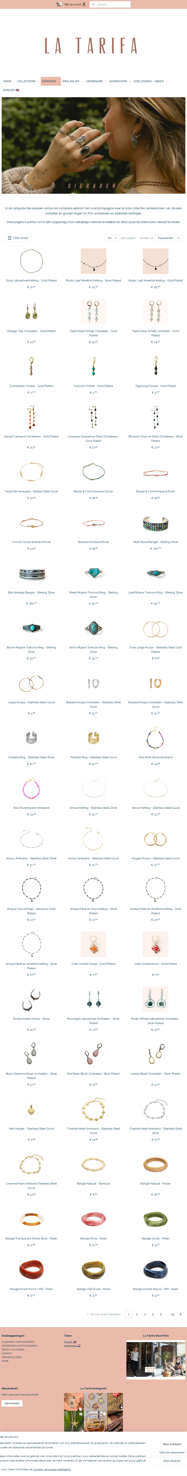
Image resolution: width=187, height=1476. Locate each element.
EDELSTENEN (143, 81)
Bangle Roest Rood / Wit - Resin (31, 1289)
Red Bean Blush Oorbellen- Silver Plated (93, 1074)
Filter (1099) (17, 238)
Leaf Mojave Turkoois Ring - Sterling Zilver (156, 592)
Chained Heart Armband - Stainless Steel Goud (93, 1131)
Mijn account (75, 4)
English (68, 1342)
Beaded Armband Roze (93, 542)
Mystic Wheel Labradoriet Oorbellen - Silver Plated (155, 1021)
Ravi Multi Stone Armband (155, 757)
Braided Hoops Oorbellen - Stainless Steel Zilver (93, 705)
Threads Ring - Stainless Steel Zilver (31, 757)
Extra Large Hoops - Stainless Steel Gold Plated (155, 650)
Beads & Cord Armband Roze (155, 491)
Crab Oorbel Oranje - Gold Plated (93, 964)
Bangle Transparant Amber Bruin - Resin (31, 1238)
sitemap (113, 1469)
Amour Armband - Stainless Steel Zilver (31, 858)
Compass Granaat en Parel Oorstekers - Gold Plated (93, 439)
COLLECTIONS (28, 81)
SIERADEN (51, 81)
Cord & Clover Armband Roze (31, 542)
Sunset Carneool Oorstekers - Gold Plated (31, 436)
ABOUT (161, 81)
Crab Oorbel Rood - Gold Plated (155, 964)
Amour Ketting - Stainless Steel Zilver (93, 808)
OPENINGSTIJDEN (12, 1357)
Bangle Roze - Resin (93, 1238)
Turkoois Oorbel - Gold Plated (93, 386)
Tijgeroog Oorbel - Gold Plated (155, 386)
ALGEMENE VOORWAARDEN (18, 1342)
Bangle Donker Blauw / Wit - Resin (155, 1289)
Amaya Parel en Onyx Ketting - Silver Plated (93, 911)
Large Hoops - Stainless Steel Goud (31, 702)
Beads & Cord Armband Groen (93, 491)
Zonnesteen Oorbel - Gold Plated (31, 386)
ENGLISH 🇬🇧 (11, 90)
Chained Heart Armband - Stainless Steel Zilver (155, 1131)
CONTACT (7, 1353)
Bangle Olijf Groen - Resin (93, 1289)
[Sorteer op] (168, 238)
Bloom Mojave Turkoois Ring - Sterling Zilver (31, 650)
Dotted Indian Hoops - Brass (31, 1019)
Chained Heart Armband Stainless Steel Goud (31, 1186)
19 (172, 1314)
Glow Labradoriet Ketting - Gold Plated (31, 280)
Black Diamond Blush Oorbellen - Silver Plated (31, 1076)
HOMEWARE (96, 81)
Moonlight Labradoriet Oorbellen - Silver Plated (93, 1021)
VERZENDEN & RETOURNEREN (19, 1345)
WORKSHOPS (120, 81)
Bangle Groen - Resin (155, 1238)
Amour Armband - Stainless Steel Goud (93, 858)
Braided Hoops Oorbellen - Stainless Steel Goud (155, 705)
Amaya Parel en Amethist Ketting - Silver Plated (31, 966)
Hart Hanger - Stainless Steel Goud (31, 1128)
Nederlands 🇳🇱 (72, 1345)
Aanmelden (12, 1403)
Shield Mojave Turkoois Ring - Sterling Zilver (93, 595)
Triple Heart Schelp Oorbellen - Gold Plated (93, 333)
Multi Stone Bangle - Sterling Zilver (155, 542)
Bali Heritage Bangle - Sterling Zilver (31, 592)
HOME (7, 81)
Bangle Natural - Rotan (156, 1183)
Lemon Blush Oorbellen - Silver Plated (155, 1074)
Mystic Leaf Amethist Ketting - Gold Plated (156, 280)
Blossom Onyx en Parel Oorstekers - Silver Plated (156, 439)
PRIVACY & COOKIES (13, 1349)
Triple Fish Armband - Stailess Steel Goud (31, 491)
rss (120, 1469)
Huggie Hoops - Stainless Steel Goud (156, 858)
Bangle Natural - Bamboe (93, 1183)
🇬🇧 (74, 1342)
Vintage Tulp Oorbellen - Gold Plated (31, 331)
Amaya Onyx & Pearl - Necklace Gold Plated (31, 911)
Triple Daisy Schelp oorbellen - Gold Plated (155, 333)
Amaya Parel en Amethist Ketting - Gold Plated (155, 911)
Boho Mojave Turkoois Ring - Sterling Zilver (93, 650)
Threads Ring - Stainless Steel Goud (93, 757)
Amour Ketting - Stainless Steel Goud (156, 808)
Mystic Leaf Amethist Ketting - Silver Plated (93, 280)
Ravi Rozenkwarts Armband (31, 808)
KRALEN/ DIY (72, 81)
